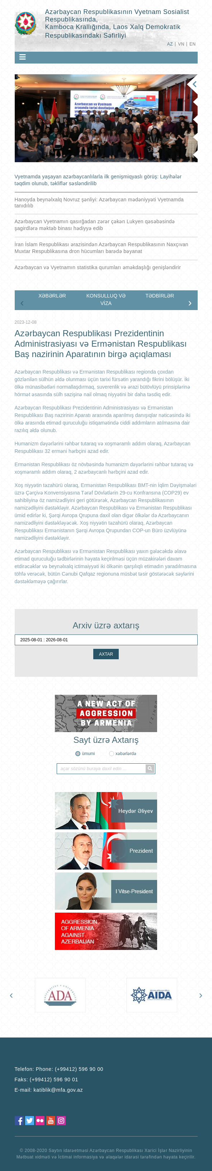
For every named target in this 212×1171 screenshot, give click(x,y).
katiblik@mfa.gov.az (58, 1090)
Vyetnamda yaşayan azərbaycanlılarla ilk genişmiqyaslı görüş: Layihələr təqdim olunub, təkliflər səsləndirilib (98, 180)
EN (192, 44)
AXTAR (106, 654)
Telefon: (59, 1069)
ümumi (88, 753)
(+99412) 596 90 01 (54, 1079)
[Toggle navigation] (22, 57)
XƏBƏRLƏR (52, 296)
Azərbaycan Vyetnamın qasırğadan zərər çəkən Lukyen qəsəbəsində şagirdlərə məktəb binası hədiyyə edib (95, 225)
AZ (170, 44)
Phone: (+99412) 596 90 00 (69, 1069)
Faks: (47, 1079)
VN (181, 44)
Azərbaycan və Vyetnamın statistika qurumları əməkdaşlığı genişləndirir (98, 267)
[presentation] (22, 302)
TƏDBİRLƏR (160, 296)
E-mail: (49, 1090)
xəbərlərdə (126, 753)
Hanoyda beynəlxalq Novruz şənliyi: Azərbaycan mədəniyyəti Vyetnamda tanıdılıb (99, 203)
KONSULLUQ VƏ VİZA (106, 299)
